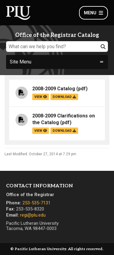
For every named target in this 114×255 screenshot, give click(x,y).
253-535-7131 (36, 203)
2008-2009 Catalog (53, 89)
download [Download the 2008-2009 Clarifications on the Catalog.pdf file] (64, 131)
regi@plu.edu (33, 215)
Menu (93, 12)
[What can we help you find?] (57, 46)
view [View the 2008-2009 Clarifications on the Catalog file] (40, 131)
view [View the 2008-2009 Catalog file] (40, 97)
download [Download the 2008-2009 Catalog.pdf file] (64, 97)
